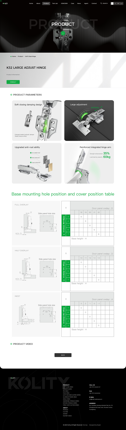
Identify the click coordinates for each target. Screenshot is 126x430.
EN (112, 3)
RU (118, 3)
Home (14, 56)
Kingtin (99, 425)
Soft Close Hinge (30, 56)
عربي (121, 3)
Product (20, 56)
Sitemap (85, 425)
